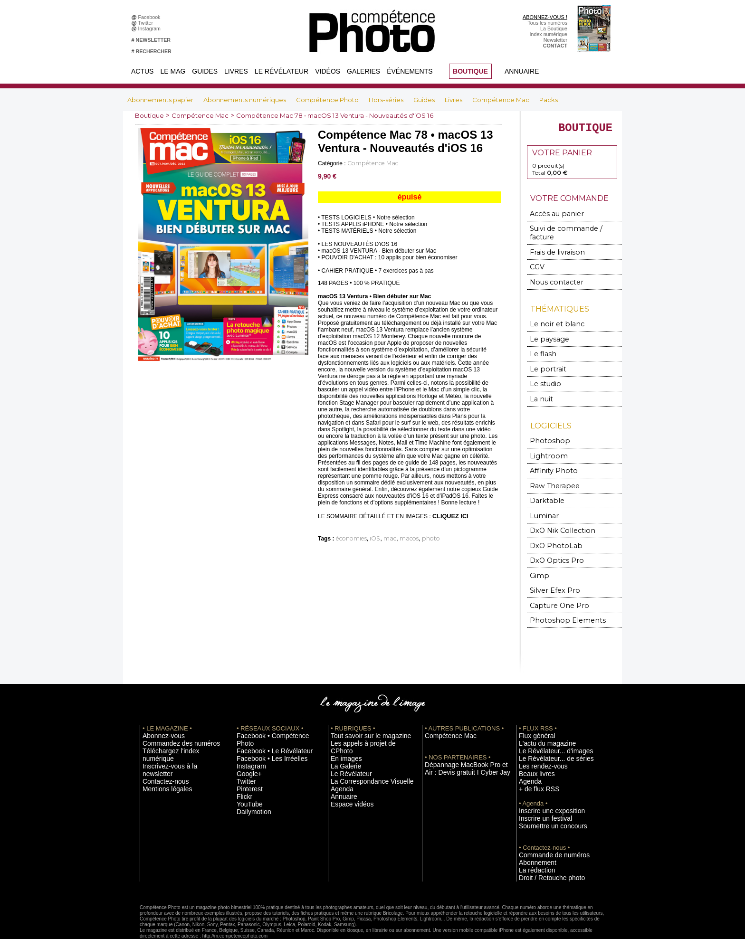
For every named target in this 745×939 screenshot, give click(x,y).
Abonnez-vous (159, 715)
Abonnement (533, 836)
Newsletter (555, 40)
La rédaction (533, 843)
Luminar (542, 499)
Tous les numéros (547, 23)
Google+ (246, 743)
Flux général (533, 715)
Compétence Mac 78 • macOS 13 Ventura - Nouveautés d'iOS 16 (347, 115)
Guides (205, 71)
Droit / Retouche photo (544, 850)
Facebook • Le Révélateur (266, 722)
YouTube (247, 772)
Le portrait (544, 358)
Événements (409, 71)
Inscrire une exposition (544, 786)
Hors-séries (387, 100)
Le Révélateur (281, 71)
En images (342, 729)
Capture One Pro (554, 585)
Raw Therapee (550, 471)
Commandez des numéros (172, 722)
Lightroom (545, 442)
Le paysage (545, 330)
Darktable (544, 485)
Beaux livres (532, 750)
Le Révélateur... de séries (547, 736)
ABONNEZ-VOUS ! (545, 17)
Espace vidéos (347, 772)
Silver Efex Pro (549, 571)
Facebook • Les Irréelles (264, 729)
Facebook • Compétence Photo (272, 715)
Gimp (538, 556)
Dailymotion (250, 779)
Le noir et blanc (551, 316)
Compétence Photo (328, 100)
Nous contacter (551, 274)
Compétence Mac (501, 100)
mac (381, 537)
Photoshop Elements (559, 599)
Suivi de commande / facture (569, 232)
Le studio (542, 373)
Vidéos (327, 71)
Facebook (150, 17)
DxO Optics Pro (552, 542)
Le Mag (172, 71)
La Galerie (342, 736)
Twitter (147, 23)
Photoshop (545, 428)
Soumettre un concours (545, 800)
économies (349, 537)
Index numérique (548, 34)
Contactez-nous (160, 743)
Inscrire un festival (539, 793)
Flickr (242, 765)
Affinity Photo (549, 457)
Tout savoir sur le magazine (361, 715)
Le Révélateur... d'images (547, 729)
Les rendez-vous (537, 743)
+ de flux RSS (534, 765)
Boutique (150, 115)
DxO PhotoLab (551, 528)
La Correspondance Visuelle (362, 750)
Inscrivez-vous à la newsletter (176, 736)
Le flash (540, 344)
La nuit (540, 387)
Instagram (150, 28)
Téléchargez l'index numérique (177, 729)
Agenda (339, 757)
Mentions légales (162, 750)
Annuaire (522, 71)
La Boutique (553, 28)
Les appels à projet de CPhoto (365, 722)
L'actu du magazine (541, 722)
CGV (536, 260)
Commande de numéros (546, 829)
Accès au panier (551, 217)
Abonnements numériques (245, 100)
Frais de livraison (552, 246)
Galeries (363, 71)
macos (397, 537)
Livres (236, 71)
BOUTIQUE (470, 71)
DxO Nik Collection (556, 514)
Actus (142, 71)
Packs (548, 100)
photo (415, 537)
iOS (368, 537)
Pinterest (247, 757)
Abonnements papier (161, 100)
